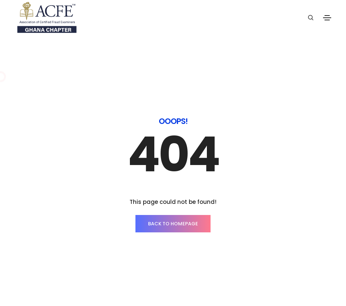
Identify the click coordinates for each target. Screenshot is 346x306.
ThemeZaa (286, 285)
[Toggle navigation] (327, 17)
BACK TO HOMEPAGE (173, 203)
